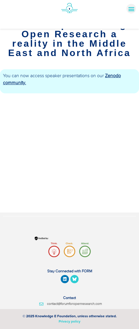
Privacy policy (69, 321)
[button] (131, 9)
